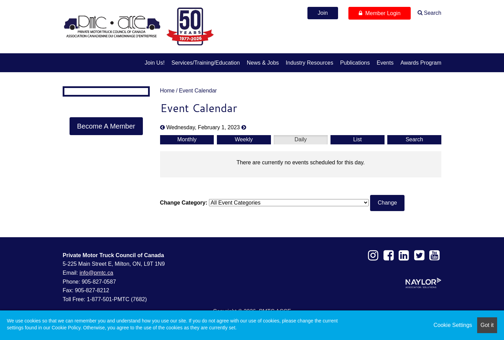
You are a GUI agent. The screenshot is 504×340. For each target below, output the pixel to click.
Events (385, 63)
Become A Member (106, 126)
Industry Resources (309, 63)
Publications (355, 63)
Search (432, 13)
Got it (487, 325)
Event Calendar (198, 91)
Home (167, 91)
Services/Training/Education (205, 63)
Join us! (155, 63)
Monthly (187, 139)
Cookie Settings (452, 325)
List (357, 139)
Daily (300, 139)
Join (323, 13)
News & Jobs (263, 63)
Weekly (244, 139)
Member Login (379, 13)
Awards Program (420, 63)
